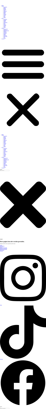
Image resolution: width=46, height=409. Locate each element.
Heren (3, 18)
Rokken (5, 12)
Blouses (5, 8)
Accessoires (5, 19)
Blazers (5, 7)
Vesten (5, 17)
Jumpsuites (5, 140)
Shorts (4, 13)
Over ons (3, 38)
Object (5, 34)
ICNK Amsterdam (6, 30)
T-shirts (5, 15)
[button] (23, 86)
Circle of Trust (6, 158)
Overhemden (5, 22)
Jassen (4, 10)
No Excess (5, 33)
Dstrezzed (5, 29)
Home (3, 5)
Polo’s (4, 23)
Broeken (5, 9)
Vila (4, 37)
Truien (4, 16)
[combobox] (4, 170)
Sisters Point (5, 36)
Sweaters (5, 14)
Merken (3, 28)
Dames (3, 6)
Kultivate (5, 31)
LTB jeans (5, 32)
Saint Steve (5, 35)
